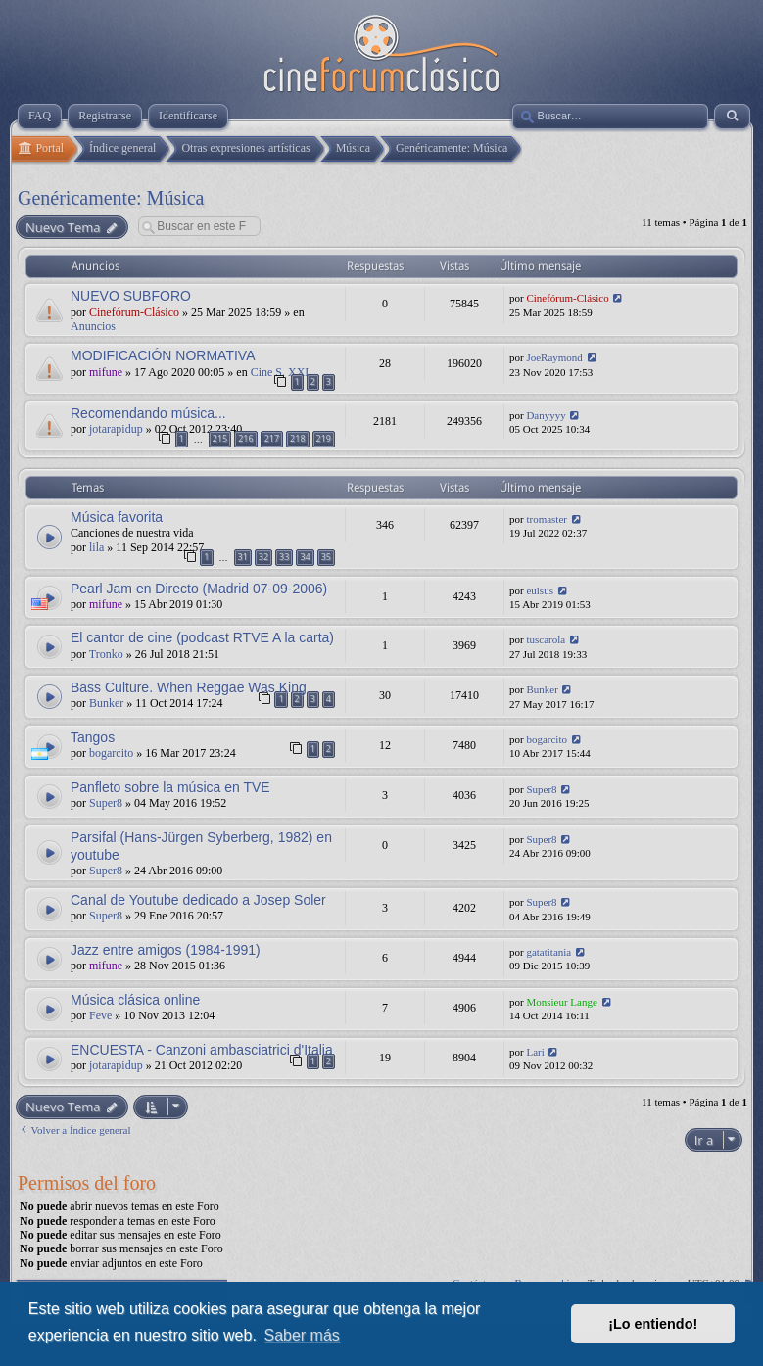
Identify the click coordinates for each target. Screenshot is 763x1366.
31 (243, 556)
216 (245, 438)
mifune (105, 372)
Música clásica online (135, 1000)
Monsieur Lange (561, 1002)
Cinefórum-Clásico (134, 312)
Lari (535, 1052)
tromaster (546, 519)
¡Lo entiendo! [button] (652, 1324)
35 (326, 556)
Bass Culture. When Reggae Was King (189, 687)
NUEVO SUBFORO (131, 296)
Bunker (106, 703)
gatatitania (548, 952)
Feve (100, 1015)
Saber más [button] (301, 1335)
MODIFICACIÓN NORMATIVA (163, 355)
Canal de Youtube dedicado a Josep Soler (198, 900)
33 (284, 556)
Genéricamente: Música (111, 198)
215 (220, 438)
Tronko (106, 654)
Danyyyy (545, 415)
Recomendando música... (148, 413)
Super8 (105, 803)
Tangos (93, 737)
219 (323, 438)
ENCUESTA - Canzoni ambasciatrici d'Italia (202, 1050)
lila (96, 547)
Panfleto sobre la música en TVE (170, 787)
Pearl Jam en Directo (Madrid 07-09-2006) (199, 588)
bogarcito (111, 753)
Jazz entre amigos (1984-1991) (166, 950)
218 (297, 438)
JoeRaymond (554, 357)
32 (263, 556)
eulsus (539, 590)
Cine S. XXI (280, 372)
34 (305, 556)
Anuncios (93, 326)
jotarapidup (116, 429)
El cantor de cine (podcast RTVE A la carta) (202, 637)
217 (271, 438)
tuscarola (545, 639)
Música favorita (117, 517)
